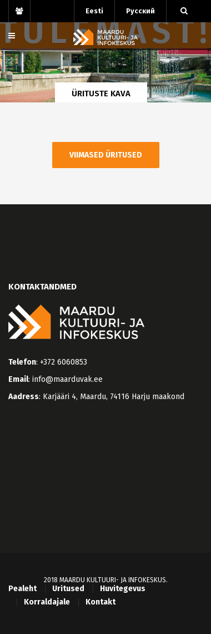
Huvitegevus (122, 588)
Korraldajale (47, 602)
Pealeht (22, 588)
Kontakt (100, 602)
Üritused (68, 588)
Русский (140, 11)
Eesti (94, 11)
